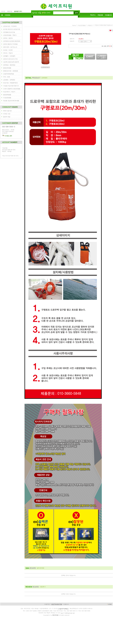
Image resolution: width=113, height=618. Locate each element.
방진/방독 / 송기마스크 (10, 47)
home (74, 25)
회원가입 (9, 11)
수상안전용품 (7, 98)
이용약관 (47, 604)
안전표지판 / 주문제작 (10, 26)
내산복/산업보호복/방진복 (11, 62)
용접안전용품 (7, 68)
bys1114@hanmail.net (68, 613)
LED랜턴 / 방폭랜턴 (9, 80)
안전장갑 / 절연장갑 (9, 65)
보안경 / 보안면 (8, 50)
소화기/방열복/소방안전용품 (11, 89)
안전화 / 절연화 (8, 38)
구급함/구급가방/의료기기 (11, 86)
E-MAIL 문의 (7, 136)
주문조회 (100, 15)
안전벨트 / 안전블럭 (9, 56)
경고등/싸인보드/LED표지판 (11, 29)
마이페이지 (108, 15)
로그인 (3, 11)
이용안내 (7, 15)
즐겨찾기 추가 (18, 11)
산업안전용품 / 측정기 (10, 35)
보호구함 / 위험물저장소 (10, 83)
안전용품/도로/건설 (9, 32)
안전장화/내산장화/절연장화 (11, 41)
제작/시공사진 (7, 111)
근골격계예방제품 (8, 74)
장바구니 (92, 15)
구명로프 (90, 25)
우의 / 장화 (6, 77)
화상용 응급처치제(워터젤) (11, 100)
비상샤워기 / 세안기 (9, 92)
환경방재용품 (7, 95)
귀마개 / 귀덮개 (8, 53)
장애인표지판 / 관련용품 (10, 71)
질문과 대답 (6, 117)
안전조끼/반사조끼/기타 (10, 59)
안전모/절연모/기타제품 (10, 44)
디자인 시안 (6, 114)
